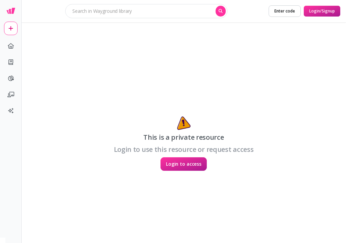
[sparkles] (11, 110)
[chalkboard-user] (11, 94)
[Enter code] (285, 11)
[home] (11, 46)
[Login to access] (183, 164)
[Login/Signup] (322, 11)
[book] (11, 62)
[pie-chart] (11, 78)
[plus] (11, 28)
